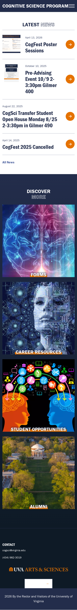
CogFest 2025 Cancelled (28, 146)
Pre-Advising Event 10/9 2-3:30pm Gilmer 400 (41, 82)
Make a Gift (36, 583)
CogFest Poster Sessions (41, 47)
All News (8, 162)
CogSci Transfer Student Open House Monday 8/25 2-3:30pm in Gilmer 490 (29, 119)
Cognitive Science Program (35, 6)
